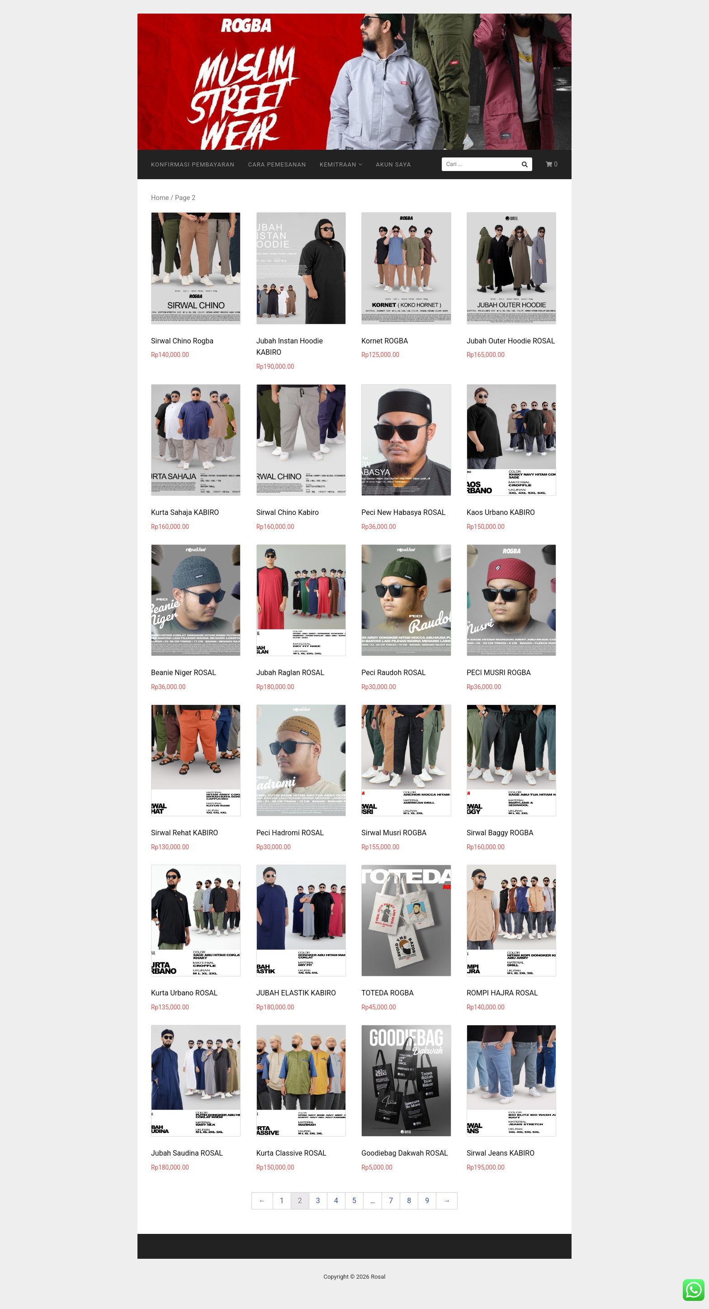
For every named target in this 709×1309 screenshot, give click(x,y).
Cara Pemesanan (277, 164)
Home (160, 198)
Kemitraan (341, 164)
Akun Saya (393, 164)
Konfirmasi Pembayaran (193, 164)
